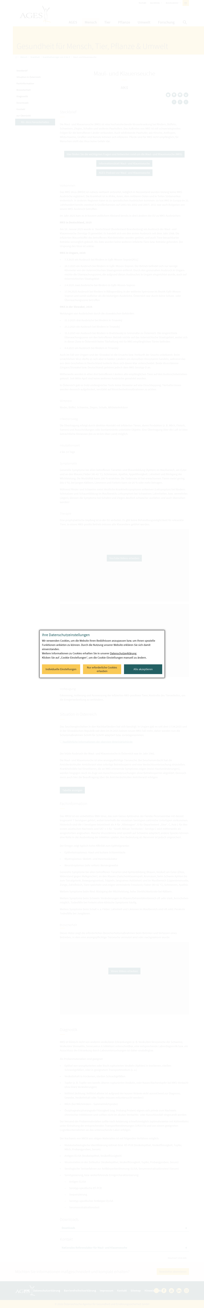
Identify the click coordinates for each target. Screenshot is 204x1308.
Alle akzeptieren (143, 669)
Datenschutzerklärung (123, 653)
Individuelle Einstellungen (61, 669)
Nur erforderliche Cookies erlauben (102, 669)
